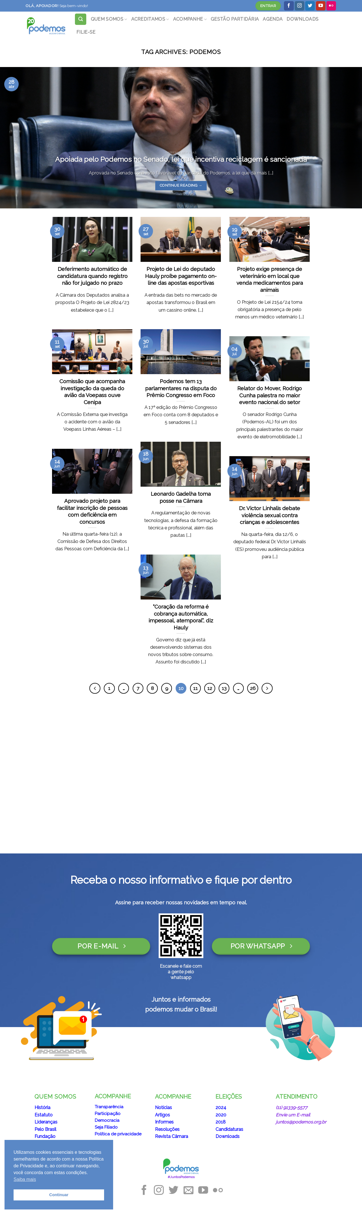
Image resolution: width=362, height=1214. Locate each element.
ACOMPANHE (190, 19)
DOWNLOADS (302, 19)
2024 (221, 1107)
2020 (221, 1115)
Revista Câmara (171, 1136)
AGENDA (273, 19)
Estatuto (44, 1115)
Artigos (162, 1115)
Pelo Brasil (45, 1129)
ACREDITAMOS (150, 19)
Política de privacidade (118, 1134)
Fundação (45, 1136)
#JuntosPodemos (181, 1177)
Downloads (228, 1136)
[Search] (80, 19)
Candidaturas (229, 1129)
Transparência (109, 1106)
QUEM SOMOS (109, 19)
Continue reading (181, 185)
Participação (107, 1113)
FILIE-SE (86, 32)
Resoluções (167, 1129)
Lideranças (46, 1122)
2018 (221, 1122)
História (42, 1107)
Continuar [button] (58, 1195)
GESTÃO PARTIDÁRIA (235, 19)
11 (195, 688)
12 (209, 688)
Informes (164, 1122)
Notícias (163, 1107)
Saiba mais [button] (25, 1179)
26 (253, 688)
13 (224, 688)
